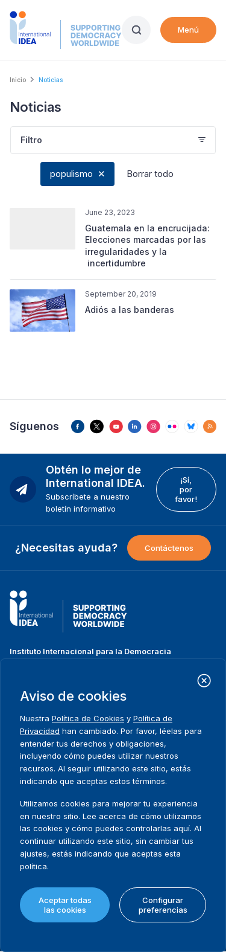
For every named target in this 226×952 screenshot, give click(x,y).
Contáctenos (169, 548)
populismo (71, 173)
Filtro (31, 140)
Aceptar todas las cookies (65, 905)
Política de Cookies (88, 718)
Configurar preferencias (163, 905)
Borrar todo (150, 173)
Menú (188, 29)
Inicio (18, 79)
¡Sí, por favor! (186, 489)
